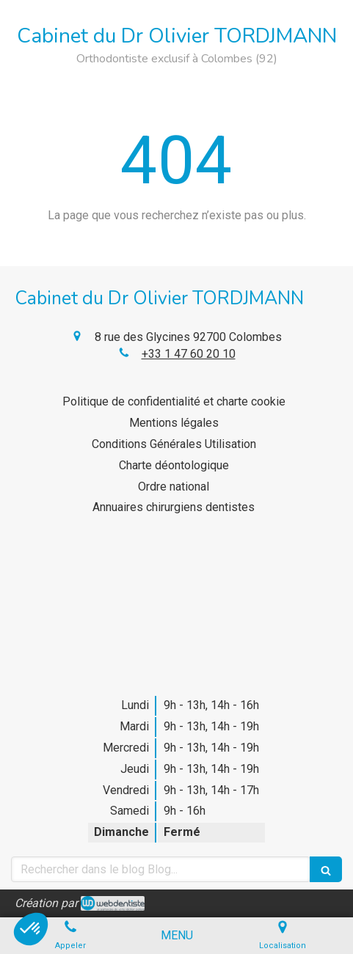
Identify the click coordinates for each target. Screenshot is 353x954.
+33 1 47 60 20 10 (189, 354)
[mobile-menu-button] (177, 936)
